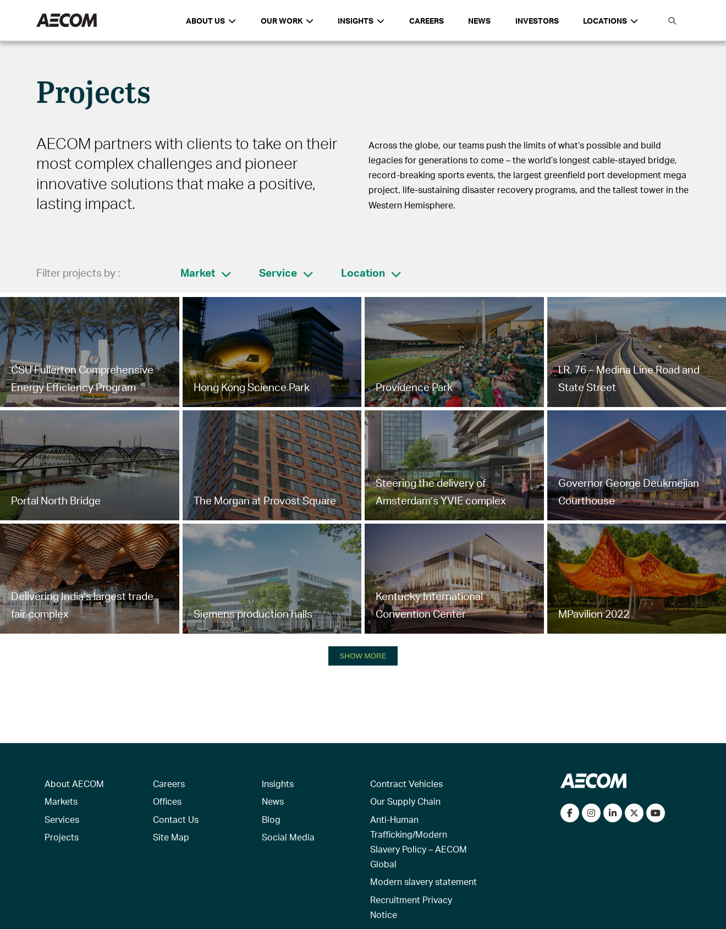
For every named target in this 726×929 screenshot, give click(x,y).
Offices (167, 801)
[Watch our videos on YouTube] (655, 813)
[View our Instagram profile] (591, 813)
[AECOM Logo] (66, 20)
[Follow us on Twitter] (634, 813)
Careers (426, 20)
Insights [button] (361, 20)
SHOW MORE (362, 656)
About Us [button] (211, 20)
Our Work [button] (287, 20)
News (479, 20)
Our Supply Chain (405, 801)
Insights (278, 783)
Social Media (288, 837)
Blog (271, 819)
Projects (62, 837)
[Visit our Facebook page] (569, 813)
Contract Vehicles (406, 783)
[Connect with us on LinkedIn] (612, 813)
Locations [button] (610, 20)
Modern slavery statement (423, 881)
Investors (537, 20)
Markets (61, 801)
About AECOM (74, 783)
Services (62, 819)
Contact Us (176, 819)
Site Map (171, 837)
